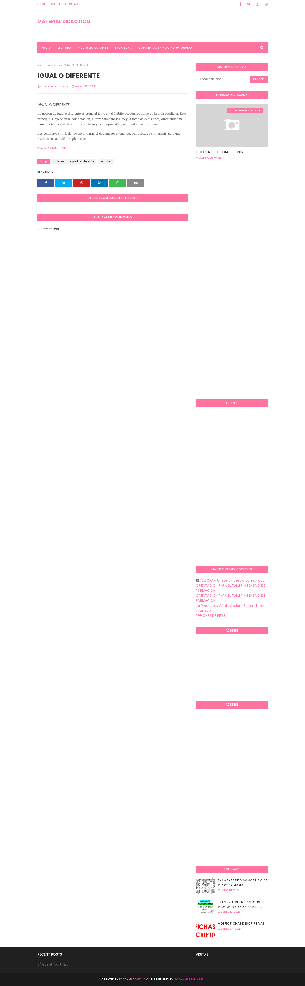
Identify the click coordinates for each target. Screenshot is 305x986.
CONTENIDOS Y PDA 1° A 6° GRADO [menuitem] (165, 47)
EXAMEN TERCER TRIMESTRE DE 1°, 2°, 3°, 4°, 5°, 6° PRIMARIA (241, 904)
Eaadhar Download (134, 979)
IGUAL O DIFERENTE (53, 147)
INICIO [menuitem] (46, 47)
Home (41, 4)
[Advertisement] (250, 202)
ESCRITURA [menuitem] (123, 47)
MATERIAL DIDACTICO (63, 21)
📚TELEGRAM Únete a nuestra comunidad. (230, 580)
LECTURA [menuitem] (64, 47)
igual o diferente (82, 161)
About (55, 4)
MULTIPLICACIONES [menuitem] (92, 47)
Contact (72, 4)
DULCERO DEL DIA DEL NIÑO (221, 152)
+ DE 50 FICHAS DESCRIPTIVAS (241, 923)
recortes (54, 65)
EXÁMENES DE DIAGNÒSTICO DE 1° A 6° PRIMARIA (242, 882)
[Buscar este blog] (223, 79)
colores (58, 161)
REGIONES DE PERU (210, 615)
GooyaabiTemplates (189, 979)
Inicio (41, 65)
